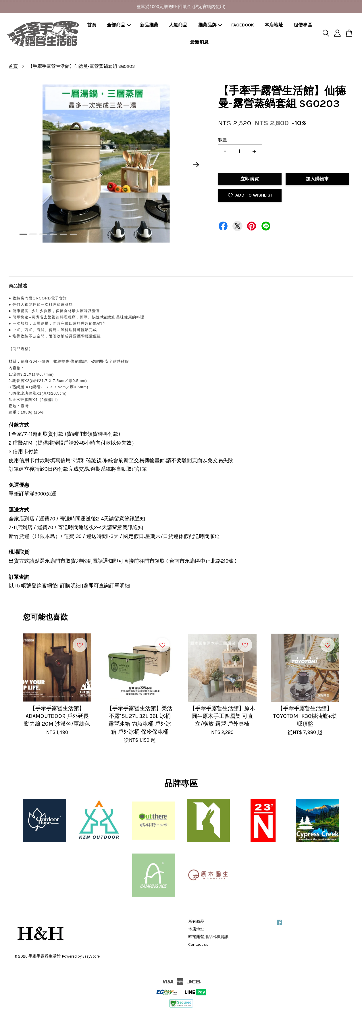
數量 (222, 140)
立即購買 (249, 179)
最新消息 (199, 42)
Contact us (198, 944)
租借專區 (303, 25)
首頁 (91, 25)
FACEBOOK (242, 25)
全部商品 (119, 25)
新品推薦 (149, 25)
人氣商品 (178, 25)
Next (196, 164)
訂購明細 (70, 586)
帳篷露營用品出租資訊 (208, 937)
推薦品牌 (210, 25)
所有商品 (196, 921)
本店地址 (274, 25)
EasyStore (91, 956)
